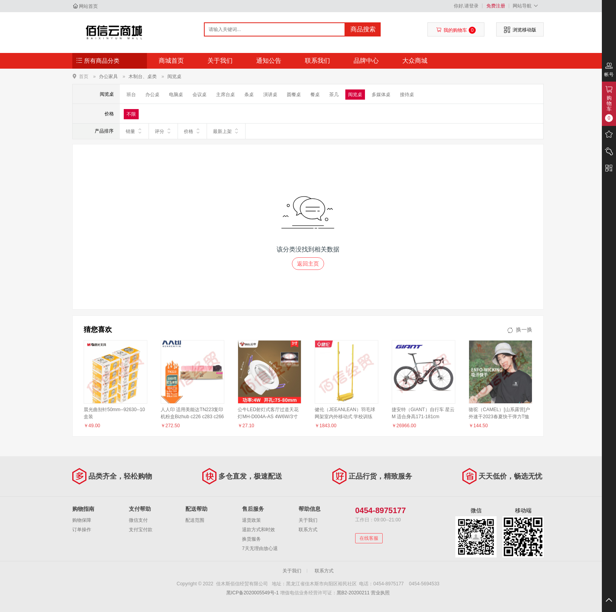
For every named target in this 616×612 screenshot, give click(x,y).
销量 (134, 131)
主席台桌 (225, 94)
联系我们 (317, 60)
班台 (131, 94)
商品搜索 (363, 29)
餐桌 (315, 94)
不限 (131, 114)
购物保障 (81, 520)
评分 (163, 131)
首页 (83, 76)
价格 (192, 131)
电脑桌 (176, 94)
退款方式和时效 (258, 529)
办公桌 (152, 94)
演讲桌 (270, 94)
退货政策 (251, 520)
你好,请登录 (466, 6)
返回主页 (308, 263)
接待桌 (407, 94)
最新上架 (226, 131)
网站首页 (88, 6)
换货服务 (251, 539)
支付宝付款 (140, 529)
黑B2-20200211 (353, 593)
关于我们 (220, 60)
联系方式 (308, 529)
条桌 (249, 94)
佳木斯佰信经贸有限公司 (114, 32)
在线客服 (368, 538)
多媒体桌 (381, 94)
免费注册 (495, 6)
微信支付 (138, 520)
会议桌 (199, 94)
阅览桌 (174, 76)
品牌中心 (366, 60)
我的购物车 (456, 30)
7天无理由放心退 (260, 548)
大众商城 (414, 60)
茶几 (334, 94)
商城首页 (171, 60)
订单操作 (81, 529)
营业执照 (380, 593)
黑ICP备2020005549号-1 (252, 593)
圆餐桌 (294, 94)
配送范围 (194, 520)
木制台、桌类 (142, 76)
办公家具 (108, 76)
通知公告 (268, 60)
